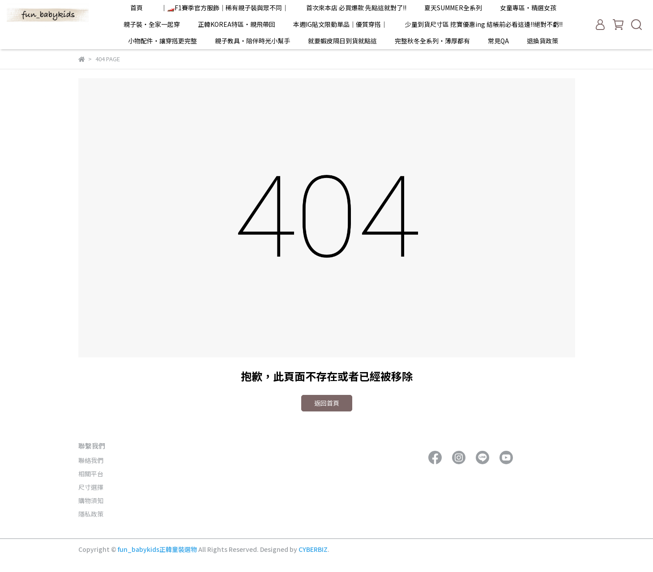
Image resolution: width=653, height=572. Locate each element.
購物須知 (90, 500)
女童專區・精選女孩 (528, 7)
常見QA (498, 40)
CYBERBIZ (313, 549)
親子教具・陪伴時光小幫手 (252, 40)
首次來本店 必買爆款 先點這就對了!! (356, 7)
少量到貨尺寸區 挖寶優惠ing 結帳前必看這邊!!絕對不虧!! (484, 24)
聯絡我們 (90, 460)
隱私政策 (90, 513)
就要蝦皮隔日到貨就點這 (342, 40)
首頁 (136, 7)
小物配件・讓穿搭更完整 (162, 40)
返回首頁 (326, 402)
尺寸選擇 (90, 487)
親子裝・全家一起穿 (152, 24)
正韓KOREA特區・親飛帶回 (236, 24)
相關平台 (90, 473)
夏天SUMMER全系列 (453, 7)
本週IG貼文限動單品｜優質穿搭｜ (340, 24)
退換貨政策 (542, 40)
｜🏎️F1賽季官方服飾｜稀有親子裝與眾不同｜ (224, 7)
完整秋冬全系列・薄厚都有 (432, 40)
